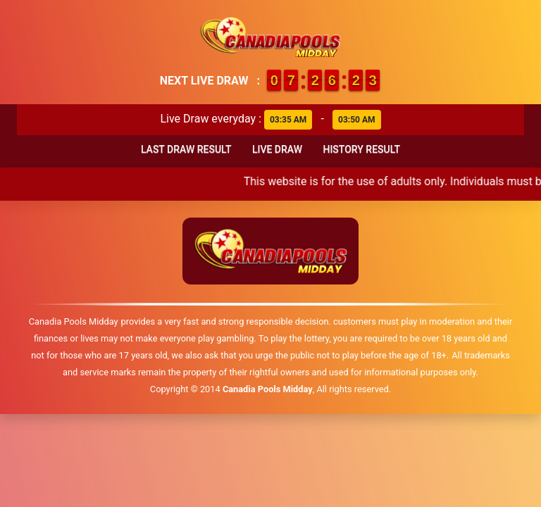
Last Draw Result (186, 149)
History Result (361, 149)
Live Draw (277, 149)
